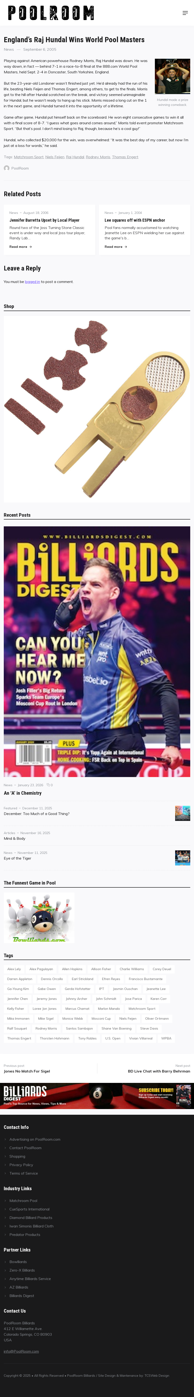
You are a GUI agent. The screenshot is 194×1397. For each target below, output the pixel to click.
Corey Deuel (162, 969)
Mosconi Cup (101, 1018)
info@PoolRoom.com (21, 1351)
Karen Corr (159, 999)
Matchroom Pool (23, 1200)
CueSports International (29, 1209)
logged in (32, 281)
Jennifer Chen (17, 999)
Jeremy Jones (47, 999)
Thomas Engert (125, 156)
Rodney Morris (98, 156)
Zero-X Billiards (22, 1270)
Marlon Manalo (109, 1008)
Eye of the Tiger (17, 858)
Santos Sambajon (79, 1028)
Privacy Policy (21, 1164)
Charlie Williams (132, 969)
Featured (10, 808)
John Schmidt (106, 999)
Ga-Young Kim (18, 989)
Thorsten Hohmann (54, 1038)
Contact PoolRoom (25, 1147)
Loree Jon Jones (45, 1008)
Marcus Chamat (77, 1008)
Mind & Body (14, 838)
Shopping (17, 1156)
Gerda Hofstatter (78, 989)
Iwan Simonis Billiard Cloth (31, 1226)
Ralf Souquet (17, 1028)
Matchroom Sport (29, 156)
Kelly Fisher (15, 1008)
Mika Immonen (18, 1018)
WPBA (166, 1038)
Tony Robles (87, 1038)
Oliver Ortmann (157, 1018)
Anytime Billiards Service (30, 1278)
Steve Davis (149, 1028)
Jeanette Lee (156, 989)
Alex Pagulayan (41, 969)
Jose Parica (133, 999)
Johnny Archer (76, 999)
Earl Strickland (82, 979)
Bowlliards (18, 1261)
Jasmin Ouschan (125, 989)
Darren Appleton (19, 979)
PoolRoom (16, 168)
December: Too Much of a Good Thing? (37, 813)
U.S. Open (112, 1038)
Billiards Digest (21, 1295)
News (9, 49)
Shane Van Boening (117, 1028)
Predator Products (24, 1234)
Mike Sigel (46, 1018)
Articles (9, 833)
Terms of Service (23, 1173)
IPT (101, 989)
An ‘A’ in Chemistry (22, 793)
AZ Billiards (18, 1287)
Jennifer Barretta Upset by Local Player (44, 220)
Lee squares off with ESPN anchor (135, 220)
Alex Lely (14, 969)
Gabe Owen (47, 989)
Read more (20, 247)
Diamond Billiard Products (30, 1217)
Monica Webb (72, 1018)
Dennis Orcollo (52, 979)
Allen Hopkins (72, 969)
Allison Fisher (101, 969)
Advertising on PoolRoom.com (34, 1139)
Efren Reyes (111, 979)
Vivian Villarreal (141, 1038)
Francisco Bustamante (146, 979)
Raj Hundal (75, 156)
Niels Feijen (54, 156)
